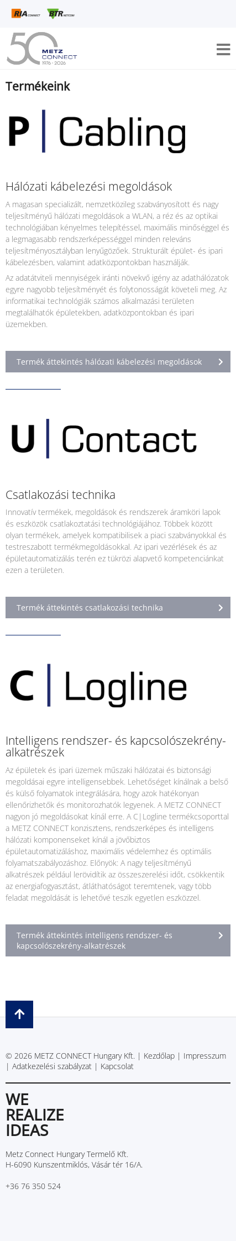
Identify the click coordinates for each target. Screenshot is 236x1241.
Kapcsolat (117, 1066)
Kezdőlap (159, 1055)
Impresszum (204, 1055)
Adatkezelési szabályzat (52, 1066)
